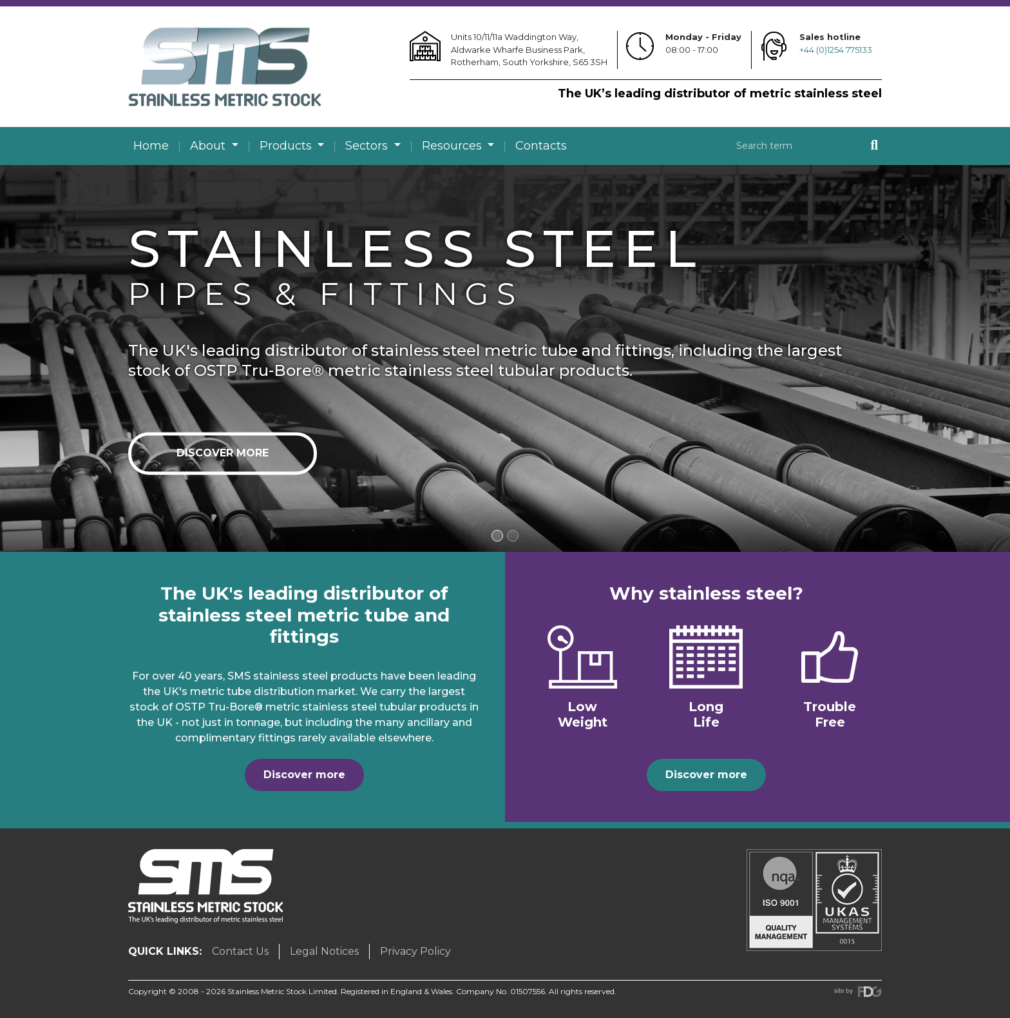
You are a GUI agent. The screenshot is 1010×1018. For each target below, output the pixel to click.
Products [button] (287, 146)
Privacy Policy (415, 951)
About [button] (209, 146)
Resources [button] (453, 146)
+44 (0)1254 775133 (835, 49)
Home (151, 146)
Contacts (541, 146)
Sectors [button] (368, 146)
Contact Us (240, 951)
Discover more (222, 453)
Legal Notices (324, 951)
